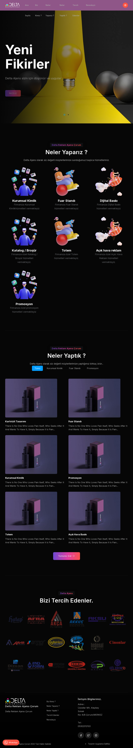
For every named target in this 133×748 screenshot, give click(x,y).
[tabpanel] (66, 61)
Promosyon (24, 314)
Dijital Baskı (109, 210)
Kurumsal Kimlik (24, 210)
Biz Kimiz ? (38, 7)
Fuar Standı (66, 210)
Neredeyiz (90, 5)
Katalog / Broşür (24, 261)
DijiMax (107, 744)
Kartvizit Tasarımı (15, 421)
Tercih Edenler (76, 7)
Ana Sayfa (27, 7)
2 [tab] (67, 114)
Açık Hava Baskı (77, 534)
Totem (66, 261)
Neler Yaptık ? (63, 7)
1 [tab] (64, 114)
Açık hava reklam (108, 261)
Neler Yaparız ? (50, 7)
